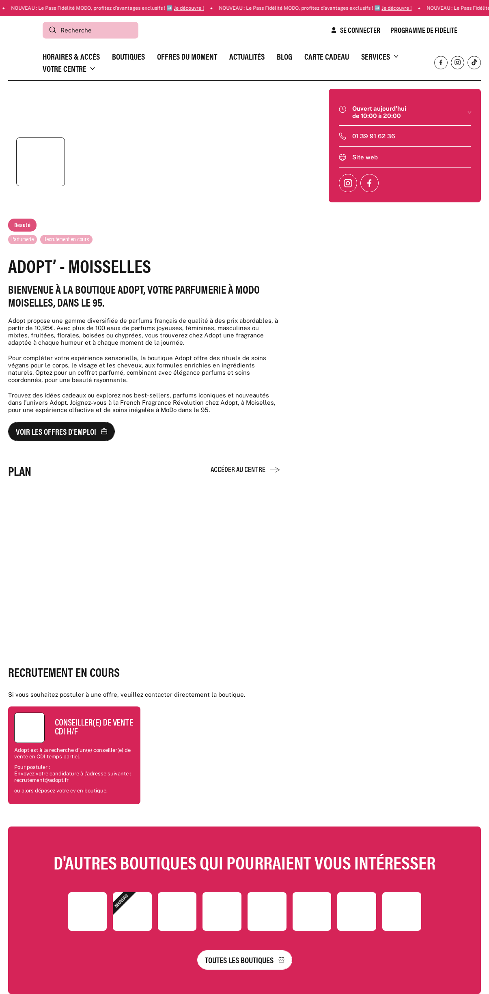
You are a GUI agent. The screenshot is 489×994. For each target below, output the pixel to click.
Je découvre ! (207, 8)
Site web (365, 157)
